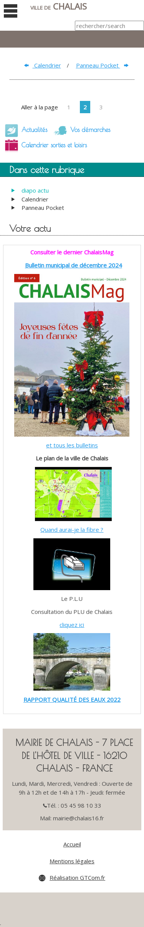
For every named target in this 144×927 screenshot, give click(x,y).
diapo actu (35, 190)
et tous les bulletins (72, 445)
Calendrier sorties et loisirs (43, 145)
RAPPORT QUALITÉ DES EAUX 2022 (72, 699)
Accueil (72, 844)
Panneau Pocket (102, 65)
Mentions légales (72, 861)
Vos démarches (79, 130)
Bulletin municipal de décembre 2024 (73, 265)
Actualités (23, 130)
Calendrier (42, 65)
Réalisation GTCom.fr (77, 877)
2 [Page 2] (85, 107)
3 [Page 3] (101, 107)
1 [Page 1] (69, 107)
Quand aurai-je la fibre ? (71, 529)
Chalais (58, 6)
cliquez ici (72, 624)
